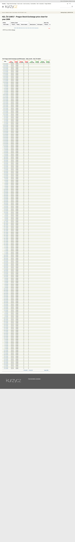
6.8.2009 (6, 215)
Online (4, 22)
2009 (20, 28)
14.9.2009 (6, 174)
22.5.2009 (6, 296)
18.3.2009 (6, 363)
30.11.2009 (5, 94)
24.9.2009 (6, 161)
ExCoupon (39, 24)
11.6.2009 (6, 275)
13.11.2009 (5, 109)
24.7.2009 (6, 229)
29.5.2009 (6, 289)
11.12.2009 (5, 80)
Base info (46, 22)
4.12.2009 (6, 88)
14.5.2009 (6, 305)
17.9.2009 (6, 169)
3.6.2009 (6, 284)
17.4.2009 (6, 331)
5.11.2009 (6, 119)
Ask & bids (5, 24)
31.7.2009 (6, 221)
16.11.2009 (5, 108)
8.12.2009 (6, 85)
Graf (25, 12)
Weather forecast (72, 1)
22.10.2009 (5, 132)
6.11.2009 (6, 117)
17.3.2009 (6, 365)
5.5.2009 (6, 315)
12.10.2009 (5, 145)
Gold (37, 3)
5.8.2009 (6, 217)
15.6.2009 (6, 272)
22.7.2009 (6, 232)
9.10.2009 (6, 146)
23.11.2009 (5, 102)
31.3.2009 (6, 350)
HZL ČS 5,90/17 (21, 12)
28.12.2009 (5, 67)
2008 (17, 28)
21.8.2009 (6, 198)
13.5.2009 (6, 307)
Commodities (33, 3)
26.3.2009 (6, 354)
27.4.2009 (6, 322)
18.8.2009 (6, 203)
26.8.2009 (6, 194)
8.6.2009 (6, 279)
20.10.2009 (5, 135)
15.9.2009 (6, 172)
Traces (13, 24)
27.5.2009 (6, 292)
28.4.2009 (6, 321)
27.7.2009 (6, 227)
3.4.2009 (6, 345)
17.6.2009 (6, 269)
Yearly (18, 24)
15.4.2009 (6, 334)
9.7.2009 (6, 246)
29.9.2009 (6, 158)
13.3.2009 (6, 368)
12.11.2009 (5, 111)
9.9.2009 (6, 178)
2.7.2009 (6, 252)
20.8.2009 (6, 200)
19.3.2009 (6, 362)
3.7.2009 (6, 250)
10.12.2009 (5, 82)
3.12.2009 (6, 89)
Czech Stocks (14, 12)
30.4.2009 (6, 318)
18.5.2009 (6, 302)
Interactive (36, 28)
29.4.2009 (6, 319)
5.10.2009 (6, 152)
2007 (15, 28)
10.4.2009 (6, 337)
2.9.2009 (6, 186)
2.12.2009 (6, 91)
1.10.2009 (6, 155)
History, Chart (14, 22)
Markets (7, 12)
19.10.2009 (5, 137)
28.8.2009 (6, 191)
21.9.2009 (6, 166)
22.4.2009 (6, 327)
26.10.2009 (5, 129)
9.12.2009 (6, 83)
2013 (29, 28)
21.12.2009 (5, 71)
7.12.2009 (6, 86)
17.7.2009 (6, 236)
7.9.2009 (6, 181)
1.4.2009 (6, 348)
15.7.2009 (6, 239)
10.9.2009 (6, 177)
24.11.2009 (5, 100)
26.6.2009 (6, 258)
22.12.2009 (5, 70)
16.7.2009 (6, 238)
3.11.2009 (6, 122)
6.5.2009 (6, 313)
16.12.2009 (5, 76)
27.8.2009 (6, 192)
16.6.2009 (6, 270)
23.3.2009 (6, 359)
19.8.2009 (6, 201)
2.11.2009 (6, 123)
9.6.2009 (6, 278)
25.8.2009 (6, 195)
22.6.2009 (6, 264)
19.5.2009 (6, 301)
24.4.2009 (6, 324)
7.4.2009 (6, 342)
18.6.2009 (6, 267)
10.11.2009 (5, 114)
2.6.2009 (6, 285)
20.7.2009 (6, 235)
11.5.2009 (6, 310)
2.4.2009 (6, 347)
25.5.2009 (6, 295)
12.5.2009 (6, 308)
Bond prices (33, 24)
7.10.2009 (6, 149)
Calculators (41, 3)
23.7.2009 (6, 230)
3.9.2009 (6, 184)
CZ (67, 3)
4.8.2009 (6, 218)
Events (46, 24)
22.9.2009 (6, 165)
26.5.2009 (6, 293)
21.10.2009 (5, 134)
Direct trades (24, 24)
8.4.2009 (6, 341)
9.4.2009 (6, 339)
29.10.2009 (5, 126)
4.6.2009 (6, 282)
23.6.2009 (6, 262)
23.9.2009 (6, 163)
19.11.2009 (5, 105)
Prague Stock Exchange (11, 3)
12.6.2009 (6, 273)
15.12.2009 (5, 77)
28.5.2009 (6, 290)
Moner (62, 1)
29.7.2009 (6, 224)
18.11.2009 (5, 106)
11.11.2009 (5, 112)
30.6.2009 (6, 255)
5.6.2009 (6, 281)
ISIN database (65, 1)
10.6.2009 (6, 276)
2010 (22, 28)
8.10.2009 (6, 148)
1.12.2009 (6, 93)
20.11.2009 (5, 103)
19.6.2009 (6, 266)
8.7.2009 (6, 247)
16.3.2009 (6, 367)
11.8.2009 (6, 210)
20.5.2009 (6, 299)
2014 (31, 28)
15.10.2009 (5, 140)
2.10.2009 (6, 154)
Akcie (11, 12)
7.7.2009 (6, 249)
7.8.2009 (6, 213)
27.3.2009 (6, 353)
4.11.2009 (6, 120)
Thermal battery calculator (34, 378)
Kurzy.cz (3, 12)
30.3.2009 (6, 351)
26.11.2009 (5, 97)
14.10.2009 (5, 142)
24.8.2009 (6, 197)
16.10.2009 (5, 139)
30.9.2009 (6, 157)
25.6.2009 (6, 259)
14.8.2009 (6, 206)
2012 (26, 28)
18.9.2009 (6, 168)
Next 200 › (46, 370)
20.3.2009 (6, 360)
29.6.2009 (6, 256)
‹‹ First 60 (25, 370)
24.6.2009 (6, 261)
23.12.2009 (5, 68)
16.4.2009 (6, 333)
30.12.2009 (5, 63)
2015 (33, 28)
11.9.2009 (6, 175)
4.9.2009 (6, 183)
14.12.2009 (5, 79)
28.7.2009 (6, 226)
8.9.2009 (6, 180)
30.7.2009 (6, 223)
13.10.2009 (5, 143)
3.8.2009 (6, 220)
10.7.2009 (6, 244)
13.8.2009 (6, 207)
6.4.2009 (6, 344)
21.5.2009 (6, 298)
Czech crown (19, 3)
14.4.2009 (6, 336)
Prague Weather (48, 3)
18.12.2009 (5, 73)
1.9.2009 (6, 187)
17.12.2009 (5, 74)
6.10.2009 (6, 151)
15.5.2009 (6, 304)
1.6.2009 (6, 287)
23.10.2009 (5, 131)
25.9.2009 (6, 160)
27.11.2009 (5, 96)
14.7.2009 (6, 241)
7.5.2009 (6, 311)
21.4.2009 (6, 328)
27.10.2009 (5, 128)
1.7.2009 (6, 253)
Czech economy (26, 3)
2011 (24, 28)
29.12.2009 (5, 65)
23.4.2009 (6, 325)
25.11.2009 (5, 99)
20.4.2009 (6, 330)
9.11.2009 (6, 116)
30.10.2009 (5, 125)
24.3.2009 (6, 357)
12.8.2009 (6, 209)
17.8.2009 (6, 204)
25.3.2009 (6, 356)
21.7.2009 (6, 233)
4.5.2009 (6, 316)
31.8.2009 (6, 189)
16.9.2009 (6, 171)
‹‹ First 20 (30, 370)
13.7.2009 (6, 243)
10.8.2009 (6, 212)
